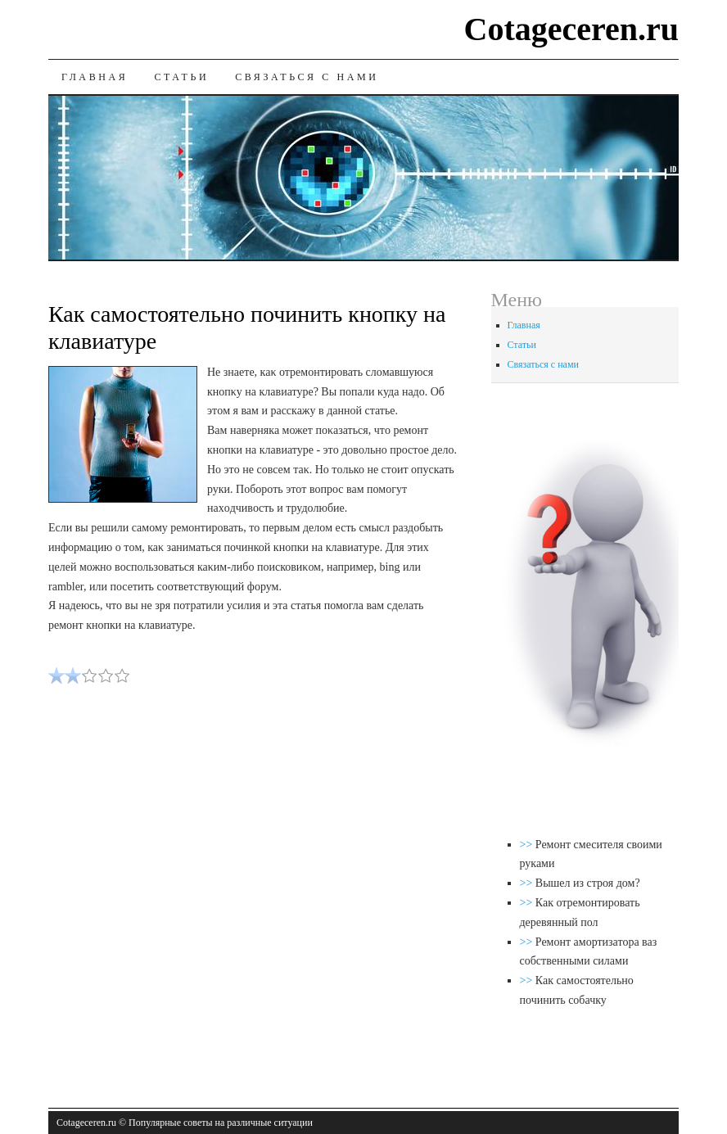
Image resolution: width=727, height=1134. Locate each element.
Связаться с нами (306, 77)
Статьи (181, 77)
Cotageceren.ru (572, 29)
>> (527, 844)
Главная (94, 77)
